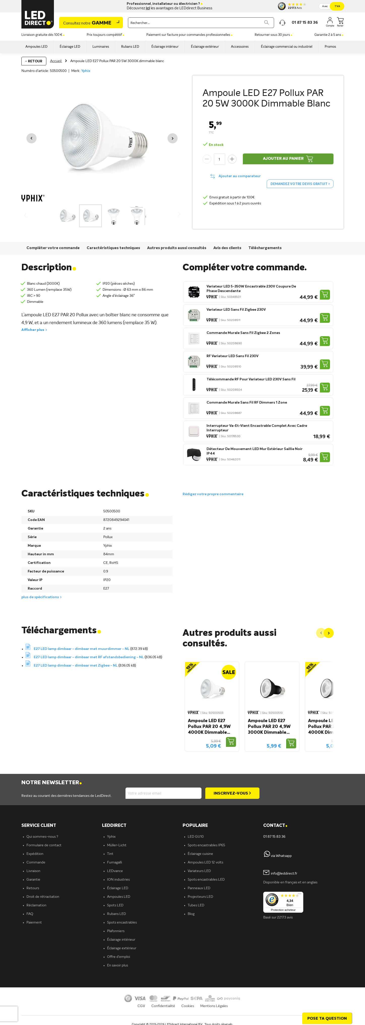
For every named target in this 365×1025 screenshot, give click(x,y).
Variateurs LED (199, 871)
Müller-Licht (116, 845)
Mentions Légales (214, 1006)
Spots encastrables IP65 (206, 845)
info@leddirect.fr (284, 874)
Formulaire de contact (43, 845)
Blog (191, 914)
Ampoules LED (118, 897)
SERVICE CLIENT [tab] (38, 825)
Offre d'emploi (118, 957)
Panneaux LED (199, 888)
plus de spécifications (40, 597)
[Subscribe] (232, 793)
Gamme (87, 23)
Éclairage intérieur (121, 939)
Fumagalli (114, 862)
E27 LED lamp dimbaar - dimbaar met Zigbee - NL (76, 665)
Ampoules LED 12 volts (205, 862)
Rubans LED (116, 914)
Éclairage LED (117, 888)
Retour (35, 61)
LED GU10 (196, 836)
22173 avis (285, 917)
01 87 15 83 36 (274, 836)
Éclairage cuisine (200, 854)
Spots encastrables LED (206, 879)
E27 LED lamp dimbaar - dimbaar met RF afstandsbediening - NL (89, 657)
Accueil (56, 61)
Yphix (85, 71)
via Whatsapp (281, 856)
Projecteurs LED (200, 897)
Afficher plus (32, 330)
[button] (31, 138)
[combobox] (201, 22)
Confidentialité (163, 1006)
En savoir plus (117, 965)
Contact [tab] (275, 826)
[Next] (329, 633)
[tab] (142, 826)
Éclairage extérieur (121, 948)
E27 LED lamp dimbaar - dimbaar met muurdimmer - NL (82, 649)
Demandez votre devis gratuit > (300, 184)
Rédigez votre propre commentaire (213, 494)
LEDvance (115, 871)
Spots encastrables (122, 922)
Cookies (187, 1006)
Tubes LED (196, 905)
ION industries (118, 879)
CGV (141, 1006)
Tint (110, 854)
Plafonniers (115, 931)
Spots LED (115, 905)
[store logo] (37, 14)
